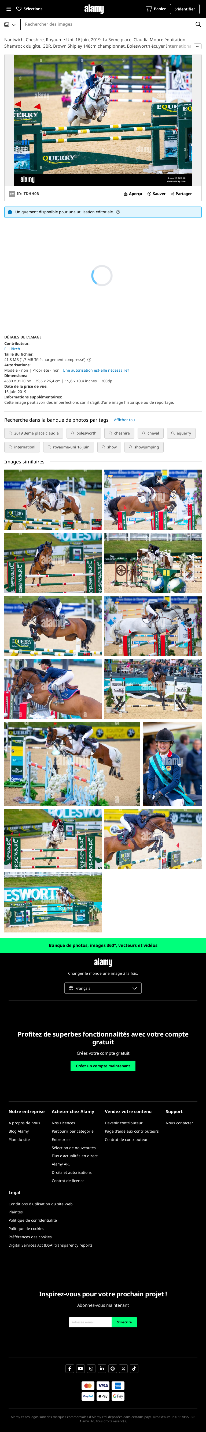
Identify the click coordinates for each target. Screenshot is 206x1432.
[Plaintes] (16, 1212)
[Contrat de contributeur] (126, 1140)
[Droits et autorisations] (72, 1172)
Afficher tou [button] (124, 419)
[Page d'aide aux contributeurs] (132, 1131)
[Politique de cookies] (26, 1229)
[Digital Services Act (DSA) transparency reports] (51, 1245)
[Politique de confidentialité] (33, 1220)
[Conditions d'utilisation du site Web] (41, 1204)
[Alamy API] (61, 1164)
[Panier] (156, 9)
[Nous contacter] (179, 1123)
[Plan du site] (19, 1140)
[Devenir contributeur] (124, 1123)
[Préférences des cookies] (30, 1237)
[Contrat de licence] (68, 1181)
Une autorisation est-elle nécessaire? (96, 370)
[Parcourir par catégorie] (73, 1131)
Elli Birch (12, 348)
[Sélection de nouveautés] (74, 1148)
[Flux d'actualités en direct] (75, 1156)
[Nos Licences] (63, 1123)
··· (197, 46)
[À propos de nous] (24, 1123)
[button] (8, 9)
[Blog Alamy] (19, 1131)
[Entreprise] (61, 1140)
